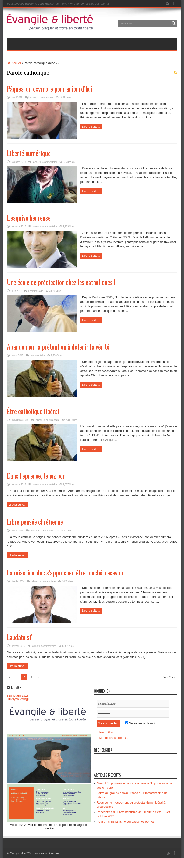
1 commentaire (35, 291)
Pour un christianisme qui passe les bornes (126, 821)
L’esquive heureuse (29, 217)
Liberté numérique (29, 153)
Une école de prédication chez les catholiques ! (61, 282)
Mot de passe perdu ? (114, 737)
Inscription (106, 732)
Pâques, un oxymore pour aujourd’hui (50, 88)
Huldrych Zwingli (18, 699)
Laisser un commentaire (40, 97)
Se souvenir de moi (140, 723)
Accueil (14, 63)
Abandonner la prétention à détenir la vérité (58, 346)
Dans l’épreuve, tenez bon (36, 475)
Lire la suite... (91, 126)
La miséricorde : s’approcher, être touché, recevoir (65, 572)
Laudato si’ (19, 637)
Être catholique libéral (33, 411)
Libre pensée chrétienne (35, 522)
